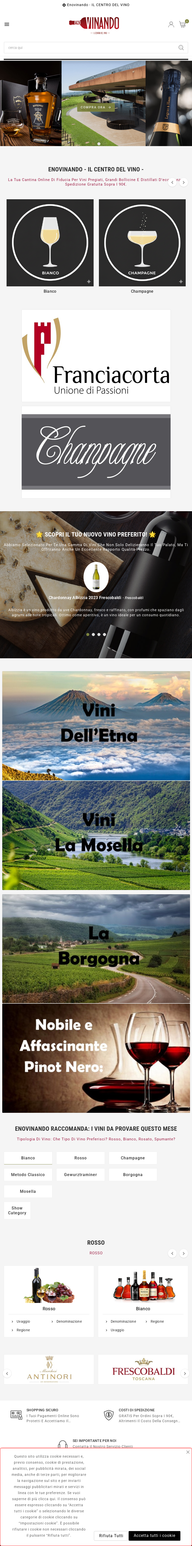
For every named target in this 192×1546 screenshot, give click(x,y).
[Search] (181, 47)
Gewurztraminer (25, 1174)
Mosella (118, 1174)
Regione (23, 1313)
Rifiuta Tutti (111, 1535)
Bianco (25, 1158)
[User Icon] (171, 24)
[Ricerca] (89, 47)
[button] (93, 144)
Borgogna (71, 1174)
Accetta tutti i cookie (154, 1535)
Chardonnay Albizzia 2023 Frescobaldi (85, 597)
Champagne (118, 1158)
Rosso (71, 1158)
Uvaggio (23, 1305)
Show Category (17, 1194)
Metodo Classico (164, 1158)
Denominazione (69, 1305)
